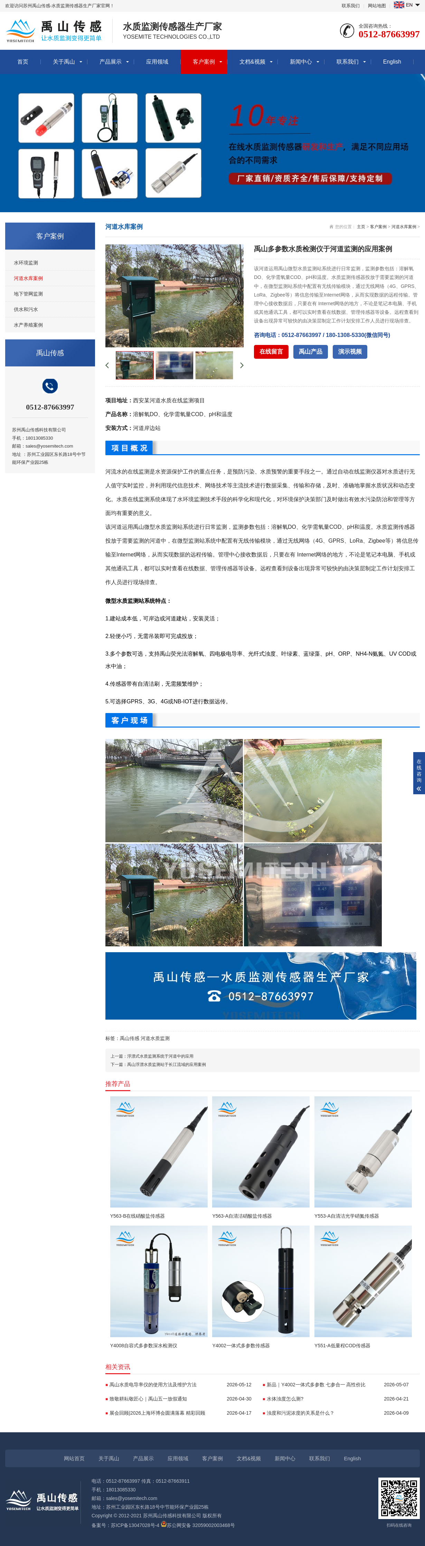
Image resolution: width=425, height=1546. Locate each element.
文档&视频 (252, 62)
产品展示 (111, 62)
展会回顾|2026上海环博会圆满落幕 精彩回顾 (181, 1413)
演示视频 (350, 351)
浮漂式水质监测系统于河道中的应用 (160, 1056)
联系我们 (351, 5)
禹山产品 (310, 351)
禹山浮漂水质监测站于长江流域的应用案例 (166, 1064)
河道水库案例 (28, 278)
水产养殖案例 (28, 325)
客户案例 (204, 62)
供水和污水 (26, 309)
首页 (22, 62)
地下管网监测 (28, 294)
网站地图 (377, 5)
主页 (361, 226)
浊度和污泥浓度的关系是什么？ (338, 1413)
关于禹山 (64, 62)
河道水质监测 (155, 1038)
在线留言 (271, 351)
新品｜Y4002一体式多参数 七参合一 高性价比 (338, 1384)
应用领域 (157, 62)
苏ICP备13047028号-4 (135, 1525)
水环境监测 (26, 262)
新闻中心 (301, 62)
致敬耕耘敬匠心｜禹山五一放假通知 (181, 1399)
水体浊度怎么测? (338, 1399)
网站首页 (74, 1458)
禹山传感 (129, 1038)
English (392, 62)
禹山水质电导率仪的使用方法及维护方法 (181, 1384)
